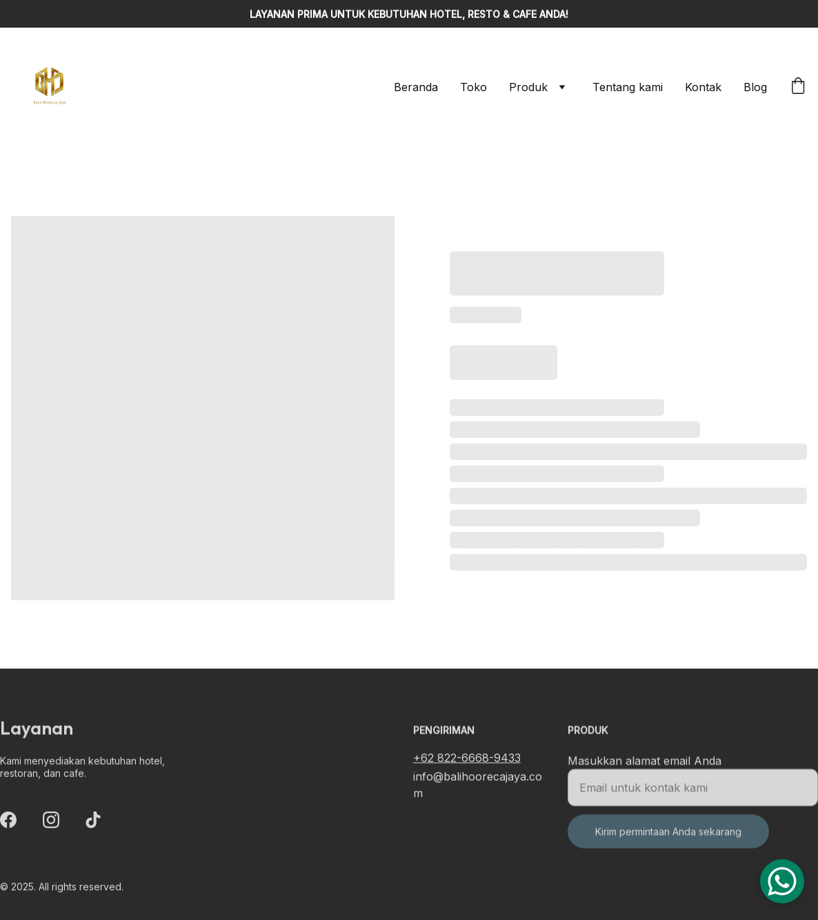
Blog (755, 87)
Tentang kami (627, 87)
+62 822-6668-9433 (467, 759)
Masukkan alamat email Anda (644, 767)
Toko (473, 87)
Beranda (416, 87)
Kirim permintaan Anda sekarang (668, 837)
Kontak (703, 87)
